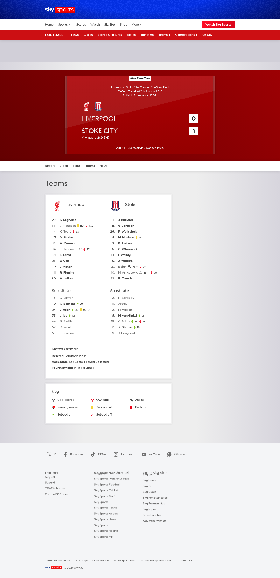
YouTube (150, 454)
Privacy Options (124, 560)
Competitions (186, 35)
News (75, 34)
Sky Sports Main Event (108, 479)
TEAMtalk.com (55, 490)
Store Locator (152, 519)
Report (50, 165)
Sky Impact (150, 513)
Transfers (147, 34)
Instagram (123, 454)
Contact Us (185, 560)
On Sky (207, 34)
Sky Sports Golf (104, 502)
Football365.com (56, 496)
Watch (95, 24)
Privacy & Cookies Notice (92, 560)
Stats (77, 165)
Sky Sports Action (106, 519)
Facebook (72, 454)
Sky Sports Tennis (105, 513)
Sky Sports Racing (106, 536)
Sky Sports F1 (103, 508)
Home (49, 24)
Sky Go (147, 490)
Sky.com (148, 479)
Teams (164, 35)
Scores (81, 24)
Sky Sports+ (102, 531)
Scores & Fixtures (109, 34)
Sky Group (149, 496)
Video (64, 165)
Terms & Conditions (57, 560)
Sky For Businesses (155, 502)
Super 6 (50, 484)
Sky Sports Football (107, 490)
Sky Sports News (105, 525)
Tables (131, 34)
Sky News (149, 484)
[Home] (60, 10)
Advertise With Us (154, 525)
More (137, 24)
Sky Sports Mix (103, 542)
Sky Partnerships (154, 508)
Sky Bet (109, 24)
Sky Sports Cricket (106, 496)
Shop (123, 24)
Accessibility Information (156, 560)
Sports (65, 24)
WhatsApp (176, 454)
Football (54, 34)
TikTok (97, 454)
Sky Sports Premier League (111, 484)
